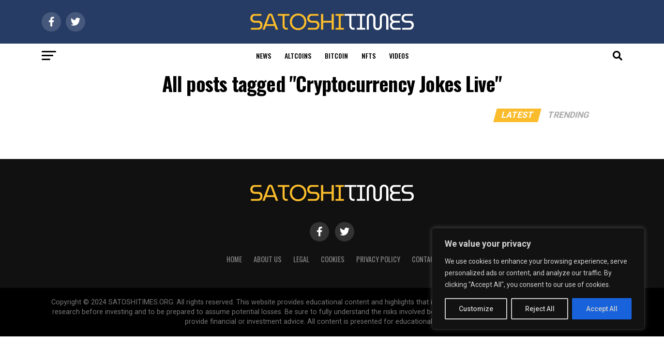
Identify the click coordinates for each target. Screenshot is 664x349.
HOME (234, 259)
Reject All (540, 309)
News (263, 55)
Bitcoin (336, 55)
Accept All (602, 309)
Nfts (369, 55)
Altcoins (298, 55)
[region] (538, 279)
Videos (398, 55)
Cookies (333, 259)
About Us (268, 259)
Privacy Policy (378, 259)
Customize (476, 309)
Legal (301, 259)
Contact (425, 259)
